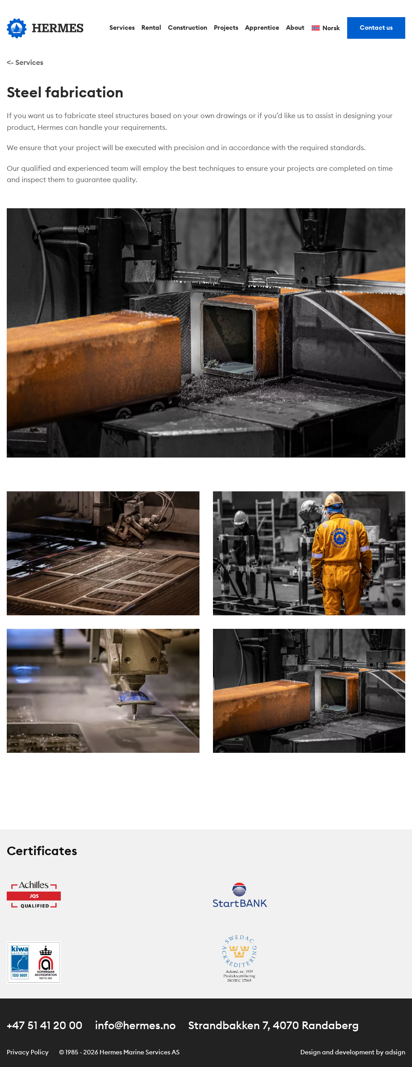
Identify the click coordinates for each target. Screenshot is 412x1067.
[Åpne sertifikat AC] (240, 961)
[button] (103, 552)
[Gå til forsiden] (45, 28)
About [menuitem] (295, 27)
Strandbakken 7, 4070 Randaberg (273, 1025)
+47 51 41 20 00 (44, 1025)
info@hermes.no (135, 1025)
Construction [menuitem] (187, 27)
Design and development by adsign (352, 1052)
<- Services (25, 62)
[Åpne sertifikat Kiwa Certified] (34, 961)
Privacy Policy (28, 1052)
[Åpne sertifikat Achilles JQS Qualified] (34, 893)
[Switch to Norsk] (326, 28)
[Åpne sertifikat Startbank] (240, 893)
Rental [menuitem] (151, 27)
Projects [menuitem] (226, 27)
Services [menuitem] (122, 27)
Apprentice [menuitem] (262, 27)
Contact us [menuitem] (376, 27)
